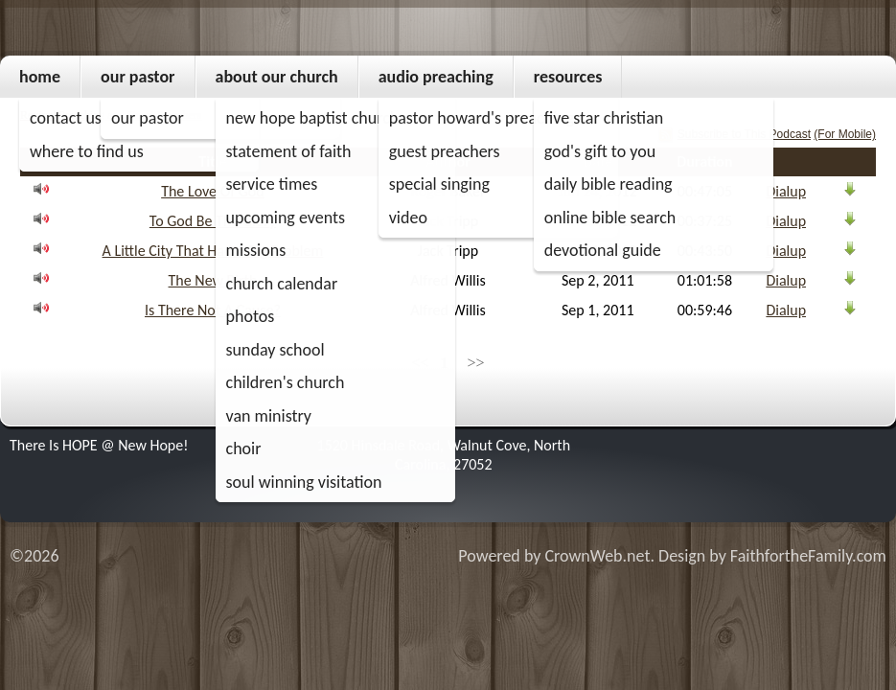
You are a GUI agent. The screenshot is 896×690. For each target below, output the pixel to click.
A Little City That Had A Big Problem (213, 251)
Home (39, 76)
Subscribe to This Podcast (744, 134)
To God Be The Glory (212, 221)
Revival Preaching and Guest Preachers (110, 115)
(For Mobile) (845, 134)
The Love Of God (212, 191)
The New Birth (213, 280)
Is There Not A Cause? (213, 310)
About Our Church (277, 76)
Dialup (786, 191)
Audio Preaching (436, 76)
